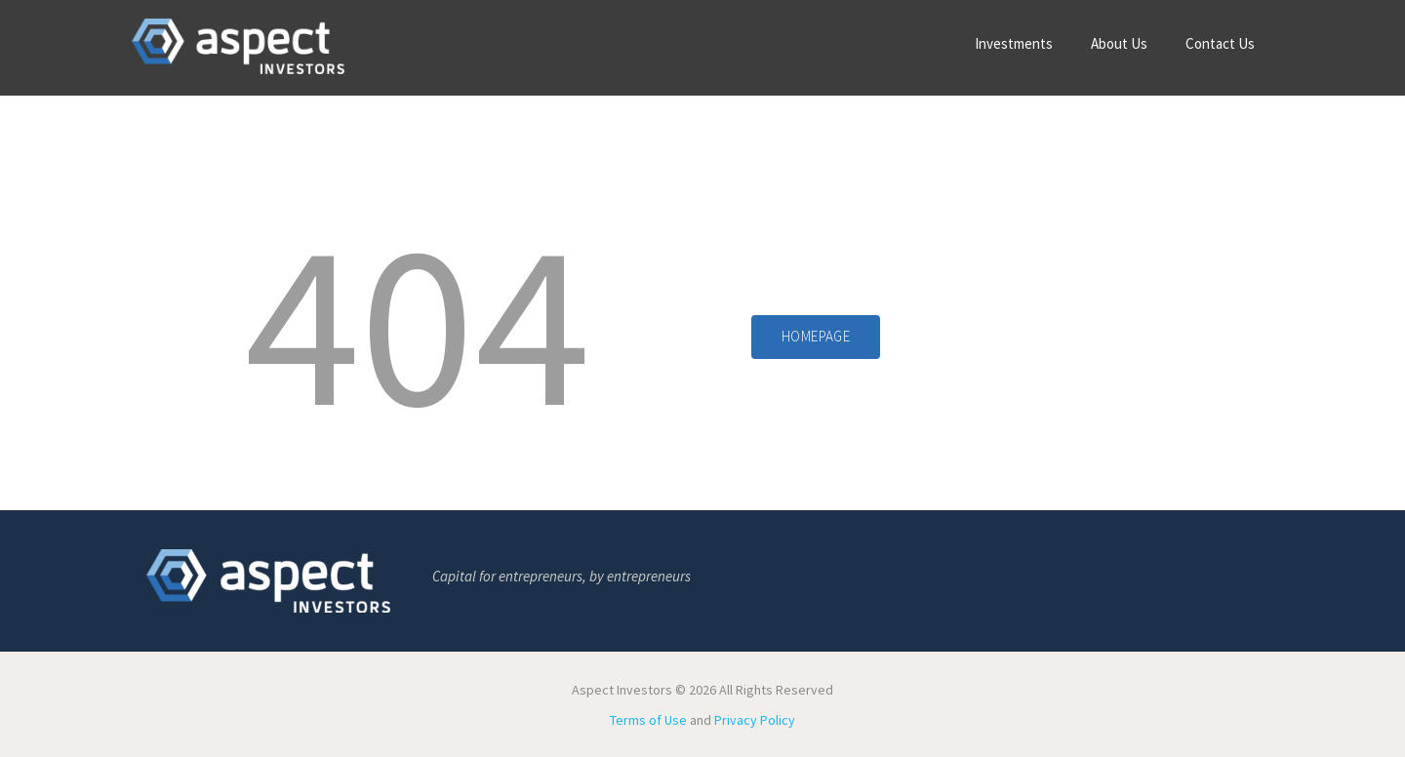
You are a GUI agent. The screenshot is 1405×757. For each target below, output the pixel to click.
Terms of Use (648, 720)
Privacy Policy (754, 720)
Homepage (816, 336)
